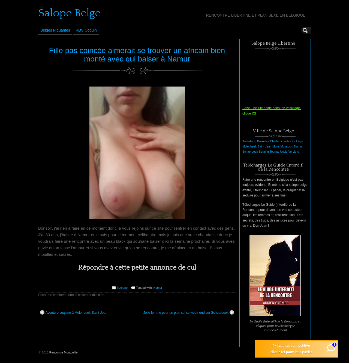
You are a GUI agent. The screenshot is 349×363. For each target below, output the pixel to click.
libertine (122, 287)
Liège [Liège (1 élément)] (299, 141)
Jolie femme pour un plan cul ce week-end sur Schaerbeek (188, 312)
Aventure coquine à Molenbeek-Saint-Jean (73, 312)
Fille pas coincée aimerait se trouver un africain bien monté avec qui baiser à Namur (137, 54)
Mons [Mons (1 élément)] (275, 146)
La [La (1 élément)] (293, 141)
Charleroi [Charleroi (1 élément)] (276, 141)
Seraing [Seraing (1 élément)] (264, 151)
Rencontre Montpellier (64, 352)
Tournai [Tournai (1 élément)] (274, 151)
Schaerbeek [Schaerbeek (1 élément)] (250, 151)
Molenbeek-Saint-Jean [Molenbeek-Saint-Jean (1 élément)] (257, 146)
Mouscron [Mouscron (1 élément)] (286, 146)
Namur (157, 287)
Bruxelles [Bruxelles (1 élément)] (263, 141)
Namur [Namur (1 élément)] (298, 146)
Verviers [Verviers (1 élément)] (293, 151)
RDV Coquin (86, 30)
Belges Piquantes (55, 30)
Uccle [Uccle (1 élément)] (284, 151)
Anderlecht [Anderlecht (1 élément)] (249, 141)
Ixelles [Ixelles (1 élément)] (287, 141)
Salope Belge (69, 13)
